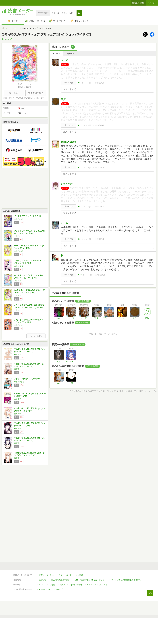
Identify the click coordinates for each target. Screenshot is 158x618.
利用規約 (80, 575)
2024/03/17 (99, 207)
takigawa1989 (68, 141)
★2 (79, 125)
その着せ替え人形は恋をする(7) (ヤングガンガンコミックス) (29, 365)
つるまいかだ (19, 382)
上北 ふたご (13, 28)
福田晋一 (17, 369)
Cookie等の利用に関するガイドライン (90, 580)
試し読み (13, 93)
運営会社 (42, 580)
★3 (79, 239)
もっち (64, 223)
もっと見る (36, 336)
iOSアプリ (60, 589)
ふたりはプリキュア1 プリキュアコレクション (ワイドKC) (29, 261)
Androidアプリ (45, 589)
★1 (79, 167)
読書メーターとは (46, 575)
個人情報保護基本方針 (60, 580)
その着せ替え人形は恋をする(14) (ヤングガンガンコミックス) (29, 454)
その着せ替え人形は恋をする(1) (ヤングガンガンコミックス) (29, 409)
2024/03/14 (99, 239)
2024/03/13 (100, 275)
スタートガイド (65, 575)
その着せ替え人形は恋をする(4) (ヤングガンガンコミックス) (29, 350)
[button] (79, 13)
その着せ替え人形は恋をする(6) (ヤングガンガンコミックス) (29, 439)
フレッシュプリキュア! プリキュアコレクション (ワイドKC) (29, 232)
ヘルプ (41, 585)
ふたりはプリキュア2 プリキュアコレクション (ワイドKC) (29, 321)
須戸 (63, 99)
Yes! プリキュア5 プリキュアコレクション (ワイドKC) (29, 247)
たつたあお (67, 184)
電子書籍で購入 (35, 93)
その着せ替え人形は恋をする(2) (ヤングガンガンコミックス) (29, 424)
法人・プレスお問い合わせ (71, 585)
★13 (79, 275)
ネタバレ (70, 53)
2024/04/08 (99, 125)
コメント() (86, 83)
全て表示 (56, 53)
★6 (79, 207)
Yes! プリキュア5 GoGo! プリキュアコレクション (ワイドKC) (29, 291)
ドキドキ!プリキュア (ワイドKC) (27, 216)
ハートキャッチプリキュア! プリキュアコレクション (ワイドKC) (29, 276)
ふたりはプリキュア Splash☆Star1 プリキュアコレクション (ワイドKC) (29, 306)
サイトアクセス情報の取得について (126, 580)
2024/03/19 (99, 167)
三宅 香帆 (17, 399)
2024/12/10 (99, 83)
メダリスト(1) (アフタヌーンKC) (27, 379)
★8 (79, 83)
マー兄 (64, 60)
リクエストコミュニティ (97, 585)
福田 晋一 (17, 354)
